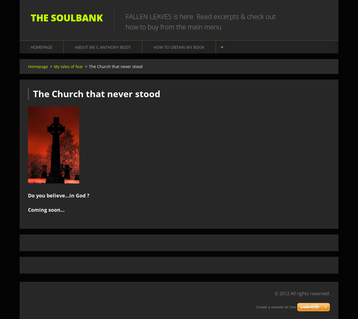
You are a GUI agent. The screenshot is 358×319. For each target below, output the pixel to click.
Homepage (41, 47)
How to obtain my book (179, 47)
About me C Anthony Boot (103, 47)
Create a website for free (276, 307)
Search (324, 16)
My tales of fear (68, 66)
